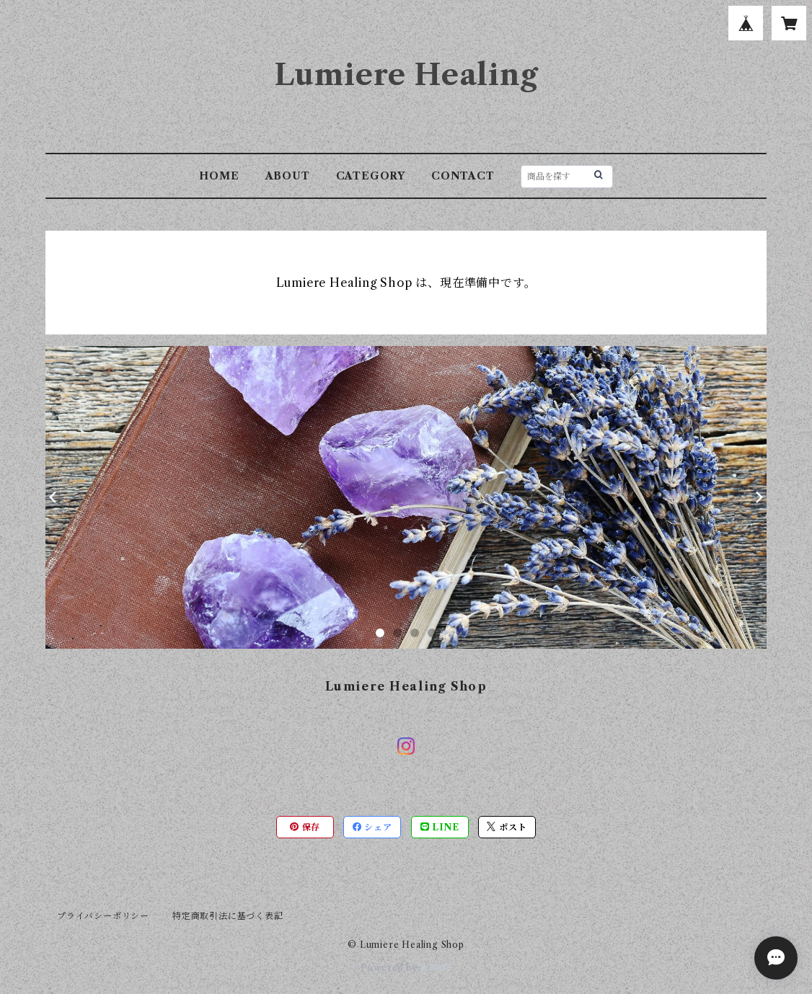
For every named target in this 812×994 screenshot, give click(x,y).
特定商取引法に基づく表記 (227, 915)
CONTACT (463, 175)
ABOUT (287, 175)
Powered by (406, 967)
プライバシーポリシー (103, 915)
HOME (219, 175)
